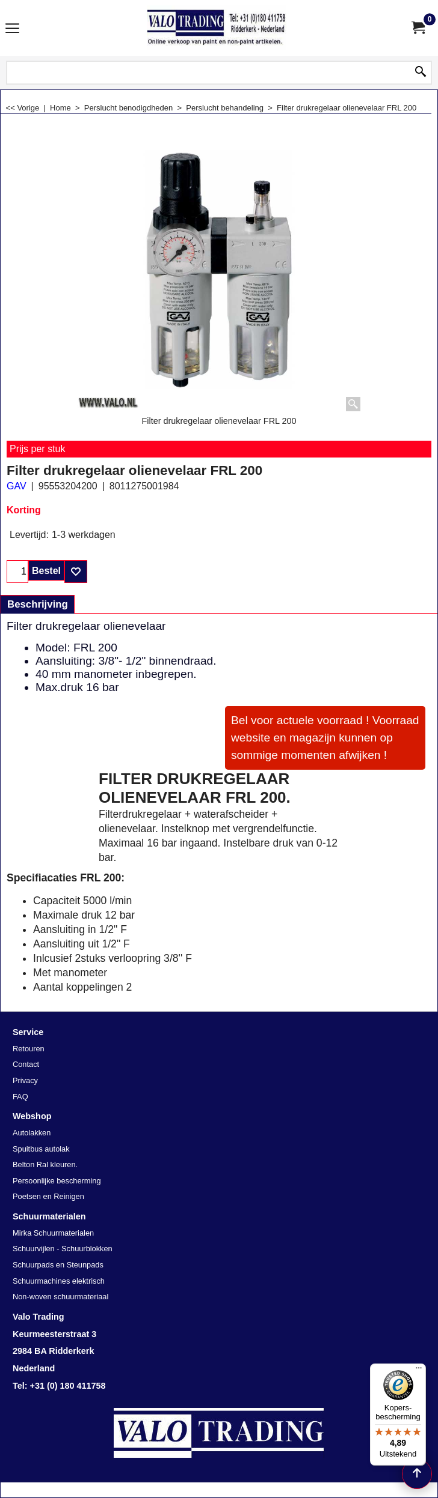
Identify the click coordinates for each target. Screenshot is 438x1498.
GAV (16, 486)
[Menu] (419, 1371)
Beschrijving (37, 604)
